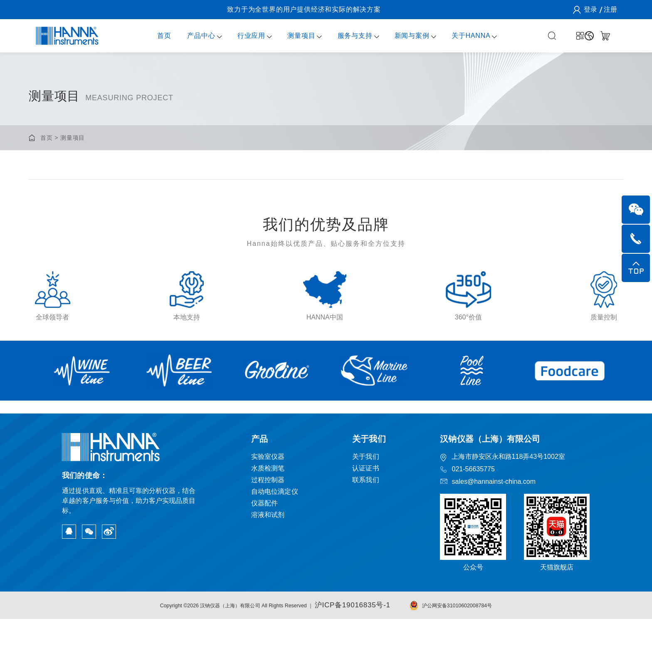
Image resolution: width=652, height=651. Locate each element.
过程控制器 (267, 512)
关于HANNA (463, 35)
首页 (156, 35)
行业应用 (243, 35)
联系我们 (366, 512)
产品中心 (193, 35)
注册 (610, 9)
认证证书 (366, 501)
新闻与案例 (404, 35)
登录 (590, 9)
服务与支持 (346, 35)
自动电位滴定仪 (274, 524)
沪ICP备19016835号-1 (369, 637)
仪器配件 (264, 536)
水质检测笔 (267, 501)
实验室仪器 (267, 489)
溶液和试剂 (267, 547)
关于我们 (366, 489)
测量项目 (293, 35)
